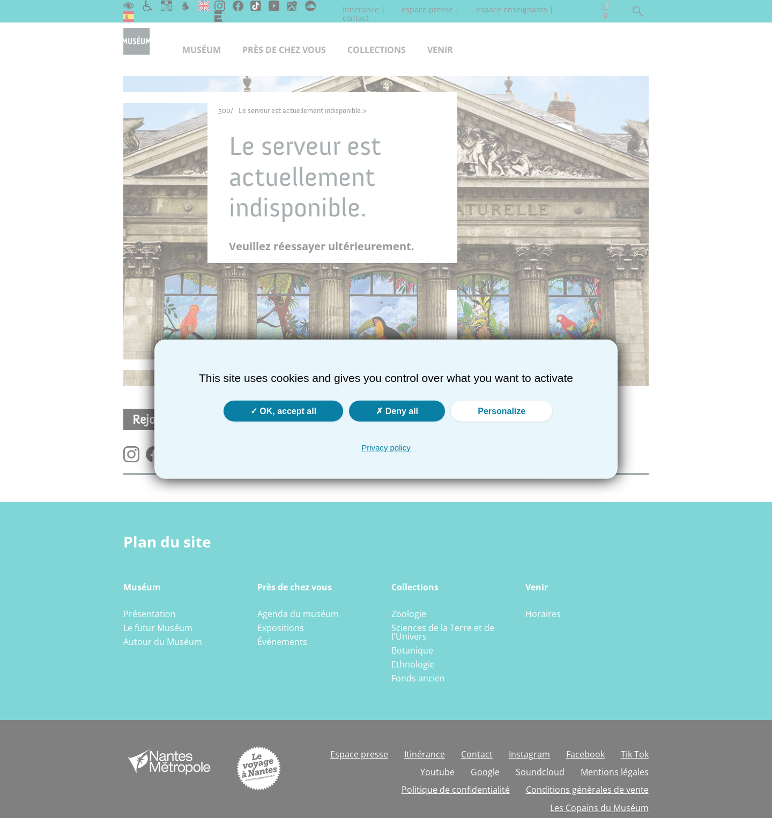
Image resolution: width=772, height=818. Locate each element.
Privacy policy (386, 447)
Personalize (501, 410)
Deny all (397, 410)
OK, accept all (283, 410)
